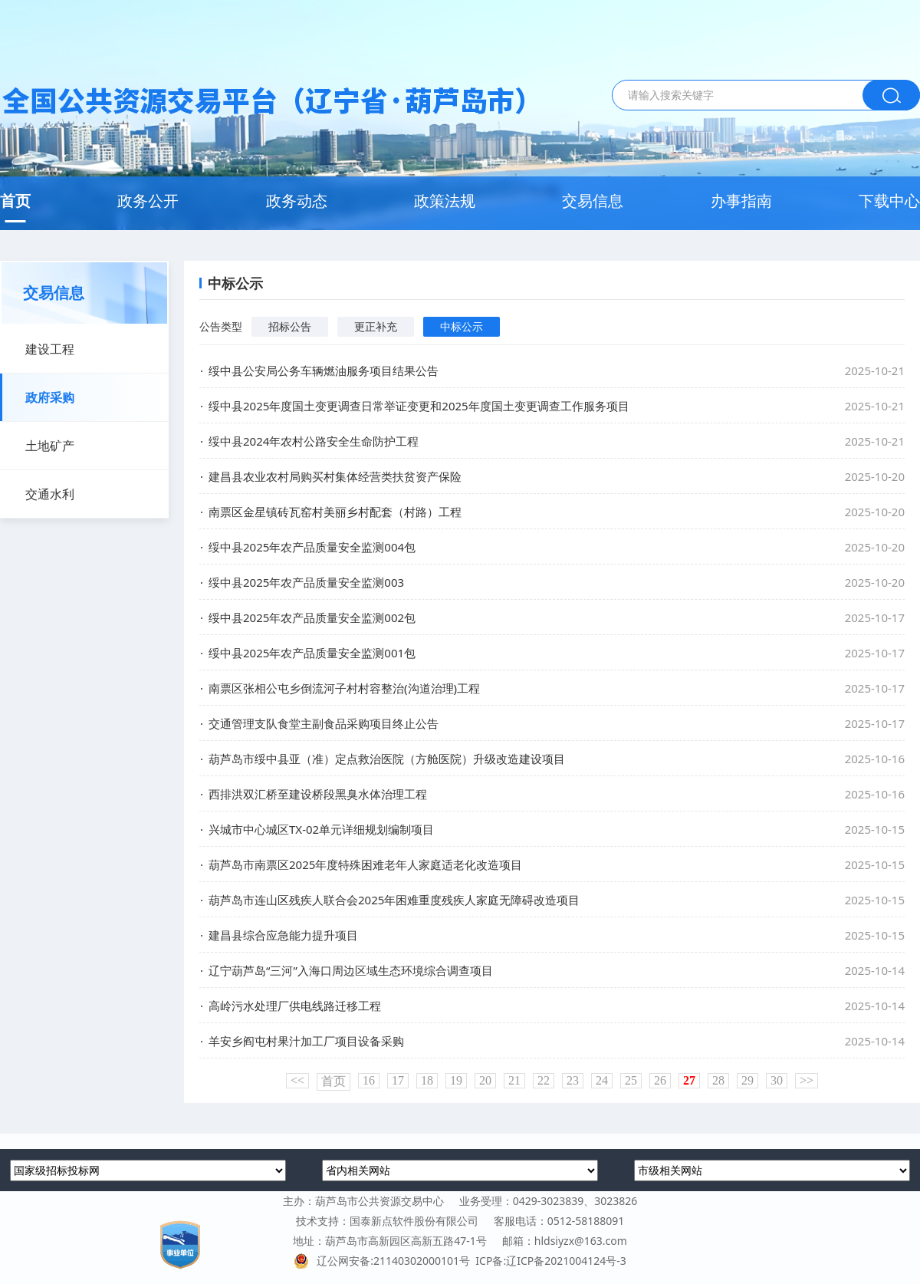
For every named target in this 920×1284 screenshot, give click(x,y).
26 (660, 1080)
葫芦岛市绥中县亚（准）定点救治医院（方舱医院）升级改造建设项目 (387, 758)
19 (456, 1080)
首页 (15, 200)
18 (427, 1080)
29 (747, 1080)
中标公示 (461, 326)
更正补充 (375, 326)
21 (514, 1080)
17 (398, 1080)
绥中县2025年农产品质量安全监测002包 (312, 617)
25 (631, 1080)
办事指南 (741, 200)
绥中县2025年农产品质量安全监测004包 (312, 547)
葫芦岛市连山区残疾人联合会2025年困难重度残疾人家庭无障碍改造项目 (394, 899)
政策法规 (444, 200)
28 (718, 1080)
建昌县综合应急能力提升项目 (283, 935)
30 (776, 1080)
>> (806, 1080)
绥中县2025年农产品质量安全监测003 (306, 582)
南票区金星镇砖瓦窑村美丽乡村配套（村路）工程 (335, 511)
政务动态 (296, 200)
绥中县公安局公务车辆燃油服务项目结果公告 (324, 370)
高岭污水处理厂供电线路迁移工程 (295, 1005)
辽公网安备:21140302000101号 (384, 1260)
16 (369, 1080)
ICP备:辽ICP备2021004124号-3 (550, 1260)
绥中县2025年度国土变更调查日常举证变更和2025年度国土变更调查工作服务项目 (419, 405)
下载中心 (889, 200)
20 (485, 1080)
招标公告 (289, 326)
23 (573, 1080)
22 (543, 1080)
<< (297, 1080)
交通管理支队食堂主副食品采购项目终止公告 (324, 723)
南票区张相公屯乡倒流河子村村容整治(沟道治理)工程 (344, 688)
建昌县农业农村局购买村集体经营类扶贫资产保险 (335, 476)
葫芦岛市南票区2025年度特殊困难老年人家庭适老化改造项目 (365, 864)
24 (602, 1080)
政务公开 (148, 200)
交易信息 (592, 200)
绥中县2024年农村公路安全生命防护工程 (314, 441)
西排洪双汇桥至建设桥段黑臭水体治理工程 (318, 794)
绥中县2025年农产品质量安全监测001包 (312, 652)
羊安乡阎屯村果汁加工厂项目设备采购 (306, 1041)
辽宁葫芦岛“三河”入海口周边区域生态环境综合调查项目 (351, 970)
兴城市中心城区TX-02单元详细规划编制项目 (321, 829)
